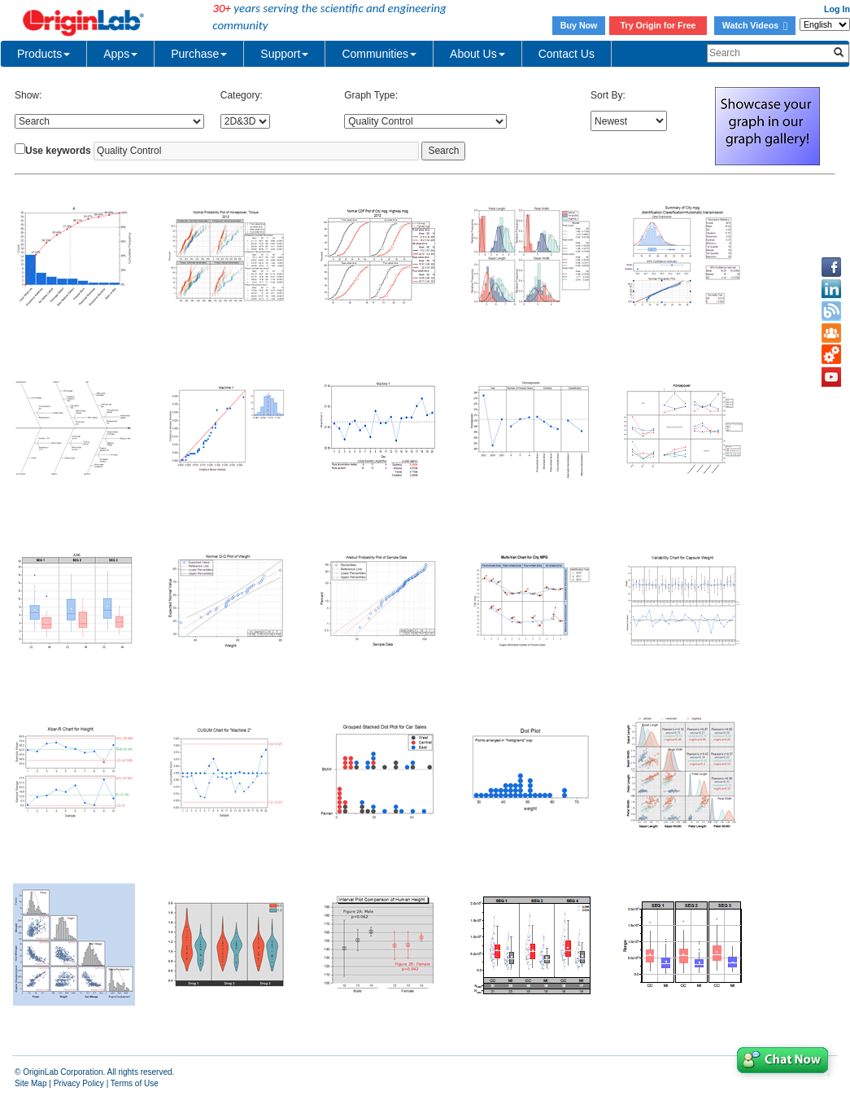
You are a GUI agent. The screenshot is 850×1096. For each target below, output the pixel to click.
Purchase (199, 53)
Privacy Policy (79, 1083)
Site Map (30, 1083)
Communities (379, 53)
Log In (837, 9)
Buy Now (579, 25)
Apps (120, 53)
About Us (477, 53)
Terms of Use (135, 1083)
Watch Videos (754, 25)
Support (284, 53)
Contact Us (566, 53)
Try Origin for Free (658, 25)
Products (43, 53)
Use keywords (58, 150)
